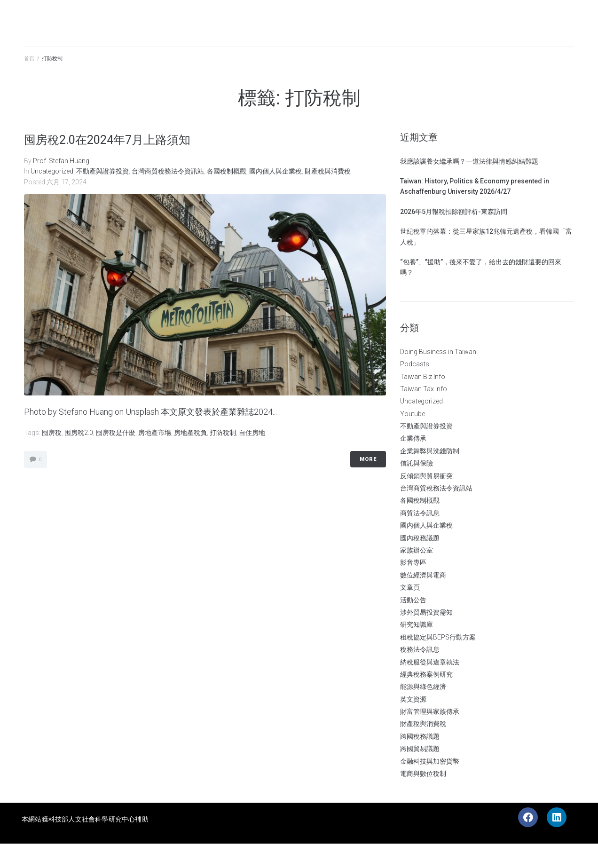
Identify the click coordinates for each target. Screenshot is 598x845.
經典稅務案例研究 (426, 675)
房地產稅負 (190, 433)
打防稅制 (223, 433)
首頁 (29, 60)
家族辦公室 (416, 551)
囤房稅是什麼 (115, 433)
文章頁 (410, 588)
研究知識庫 (416, 626)
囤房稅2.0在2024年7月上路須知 (118, 140)
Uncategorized (52, 172)
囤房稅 (52, 433)
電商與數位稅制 (423, 775)
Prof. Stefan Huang (61, 162)
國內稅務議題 (420, 539)
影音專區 (413, 564)
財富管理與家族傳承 (429, 713)
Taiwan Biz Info (422, 377)
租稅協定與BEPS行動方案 (438, 638)
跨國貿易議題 (420, 750)
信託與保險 (416, 464)
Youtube (412, 415)
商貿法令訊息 (420, 514)
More (368, 461)
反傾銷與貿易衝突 (426, 477)
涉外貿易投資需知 (426, 613)
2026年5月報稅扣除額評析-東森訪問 (453, 212)
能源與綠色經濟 (423, 688)
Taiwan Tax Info (423, 390)
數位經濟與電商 (423, 576)
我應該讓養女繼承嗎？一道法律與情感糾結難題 (469, 162)
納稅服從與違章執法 (429, 663)
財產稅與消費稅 (328, 172)
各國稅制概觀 (226, 172)
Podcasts (414, 365)
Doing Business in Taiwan (438, 352)
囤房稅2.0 (78, 433)
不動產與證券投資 (102, 172)
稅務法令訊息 (420, 651)
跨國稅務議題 (420, 737)
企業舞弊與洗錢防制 (429, 452)
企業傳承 (413, 439)
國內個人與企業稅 (275, 172)
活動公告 (413, 601)
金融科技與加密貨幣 (429, 762)
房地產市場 (154, 433)
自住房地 (252, 433)
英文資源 (413, 700)
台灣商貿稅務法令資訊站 (168, 172)
